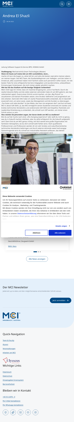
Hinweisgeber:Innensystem (13, 380)
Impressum (7, 372)
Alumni (5, 344)
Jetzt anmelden (61, 300)
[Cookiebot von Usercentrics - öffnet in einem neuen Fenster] (61, 188)
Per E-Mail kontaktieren (11, 401)
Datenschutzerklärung (26, 213)
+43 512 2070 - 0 (9, 397)
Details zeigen (61, 226)
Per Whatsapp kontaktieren (13, 405)
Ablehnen (36, 233)
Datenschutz (7, 376)
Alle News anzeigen (37, 259)
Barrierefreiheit (9, 384)
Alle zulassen (60, 233)
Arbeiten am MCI (9, 353)
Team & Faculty (8, 340)
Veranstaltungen (9, 348)
